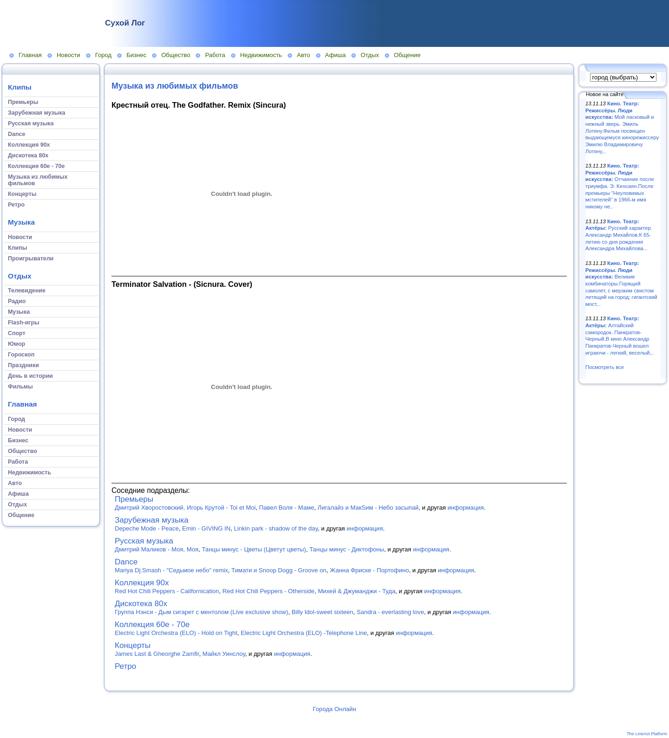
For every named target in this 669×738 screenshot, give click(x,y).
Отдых (370, 55)
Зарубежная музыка (152, 520)
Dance (126, 561)
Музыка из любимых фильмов (175, 86)
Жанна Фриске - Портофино (369, 570)
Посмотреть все (604, 367)
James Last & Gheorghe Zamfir (157, 653)
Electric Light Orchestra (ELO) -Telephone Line (304, 632)
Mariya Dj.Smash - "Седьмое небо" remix (171, 570)
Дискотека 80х (141, 603)
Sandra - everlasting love (390, 612)
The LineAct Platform (647, 734)
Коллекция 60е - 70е (152, 624)
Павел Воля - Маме (286, 507)
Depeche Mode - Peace (147, 528)
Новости (68, 55)
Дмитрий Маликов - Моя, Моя (156, 549)
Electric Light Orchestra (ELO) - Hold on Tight (176, 632)
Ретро (125, 666)
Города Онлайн (334, 709)
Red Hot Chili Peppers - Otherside (269, 591)
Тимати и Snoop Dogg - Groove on (278, 570)
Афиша (335, 55)
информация (465, 507)
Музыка (21, 222)
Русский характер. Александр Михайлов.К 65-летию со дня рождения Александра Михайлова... (618, 235)
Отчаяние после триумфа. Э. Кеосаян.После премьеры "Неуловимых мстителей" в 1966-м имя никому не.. (619, 186)
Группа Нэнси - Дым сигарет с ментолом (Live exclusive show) (201, 612)
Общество (175, 55)
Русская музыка (144, 541)
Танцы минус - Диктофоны (346, 549)
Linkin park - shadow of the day (276, 528)
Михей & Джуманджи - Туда (356, 591)
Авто (303, 55)
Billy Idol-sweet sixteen (323, 612)
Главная (30, 55)
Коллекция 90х (142, 582)
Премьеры (134, 499)
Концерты (133, 645)
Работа (215, 55)
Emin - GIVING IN (206, 528)
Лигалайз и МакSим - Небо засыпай (368, 507)
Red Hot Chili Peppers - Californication (167, 591)
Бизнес (136, 55)
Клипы (20, 87)
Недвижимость (261, 55)
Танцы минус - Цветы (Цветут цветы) (254, 549)
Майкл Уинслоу (224, 653)
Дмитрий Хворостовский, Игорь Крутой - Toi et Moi (185, 507)
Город (103, 55)
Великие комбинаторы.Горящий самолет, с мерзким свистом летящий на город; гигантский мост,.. (621, 283)
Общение (407, 55)
